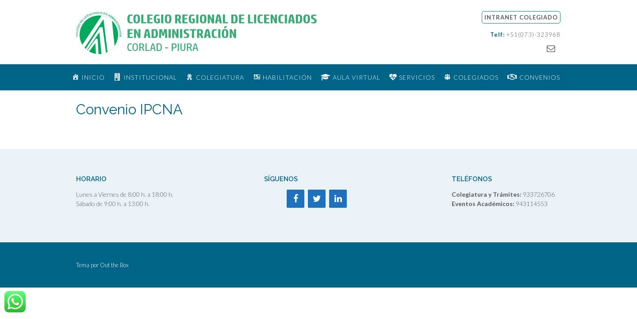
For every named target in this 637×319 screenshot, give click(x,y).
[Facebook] (295, 199)
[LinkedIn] (338, 199)
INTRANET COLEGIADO (521, 17)
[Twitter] (317, 199)
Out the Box (114, 264)
